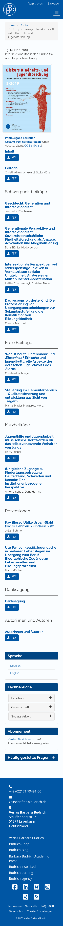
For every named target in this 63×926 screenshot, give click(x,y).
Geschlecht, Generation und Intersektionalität (27, 205)
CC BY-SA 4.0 (32, 145)
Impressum (15, 906)
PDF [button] (11, 157)
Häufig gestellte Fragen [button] (31, 757)
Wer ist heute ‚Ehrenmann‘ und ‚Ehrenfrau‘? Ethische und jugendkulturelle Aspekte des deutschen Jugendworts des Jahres (30, 361)
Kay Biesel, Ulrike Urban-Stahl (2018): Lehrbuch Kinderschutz (29, 524)
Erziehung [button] (18, 698)
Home (11, 25)
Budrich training (21, 872)
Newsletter (31, 906)
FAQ (43, 906)
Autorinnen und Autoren (24, 632)
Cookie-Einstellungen (40, 911)
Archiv (25, 25)
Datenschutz (17, 911)
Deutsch (15, 665)
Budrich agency (20, 878)
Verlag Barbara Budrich (26, 838)
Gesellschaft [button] (20, 707)
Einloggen (54, 3)
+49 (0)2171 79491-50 (25, 791)
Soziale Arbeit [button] (21, 716)
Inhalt (9, 151)
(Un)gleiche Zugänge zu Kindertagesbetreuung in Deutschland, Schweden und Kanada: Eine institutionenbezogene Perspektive (28, 478)
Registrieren (35, 3)
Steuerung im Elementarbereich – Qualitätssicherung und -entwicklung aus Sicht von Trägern (31, 395)
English (14, 673)
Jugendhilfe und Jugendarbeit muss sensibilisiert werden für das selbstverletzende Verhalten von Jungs (31, 441)
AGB (51, 906)
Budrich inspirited (22, 866)
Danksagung (15, 601)
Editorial (11, 168)
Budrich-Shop (19, 844)
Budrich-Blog (18, 849)
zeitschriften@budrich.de (28, 802)
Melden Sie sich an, (20, 739)
